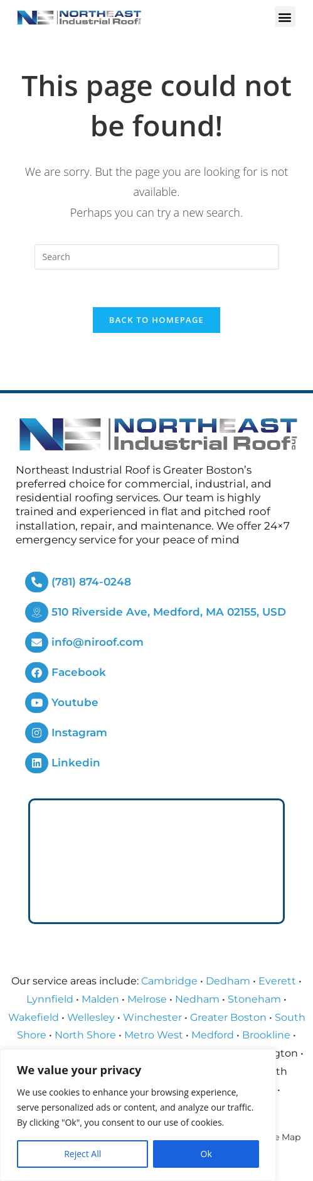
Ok (206, 1154)
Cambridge (169, 982)
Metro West (153, 1036)
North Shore (85, 1036)
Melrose (147, 1000)
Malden (100, 1000)
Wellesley (91, 1017)
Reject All (82, 1154)
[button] (285, 16)
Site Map (281, 1137)
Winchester (152, 1017)
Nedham (197, 1000)
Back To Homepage (156, 320)
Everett (277, 982)
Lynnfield (49, 1000)
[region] (138, 1115)
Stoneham (254, 1000)
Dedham (228, 982)
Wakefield (33, 1017)
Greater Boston (228, 1017)
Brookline (266, 1036)
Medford (212, 1036)
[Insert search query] (156, 256)
